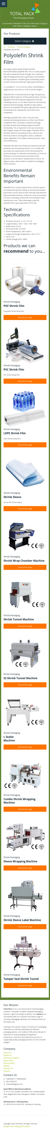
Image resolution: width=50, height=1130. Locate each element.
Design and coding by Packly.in (17, 1126)
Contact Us (8, 1068)
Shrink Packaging (23, 47)
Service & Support (11, 1058)
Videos (6, 1065)
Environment (9, 1063)
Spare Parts (9, 1060)
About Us (8, 1052)
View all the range (25, 317)
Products (11, 47)
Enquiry (7, 1071)
